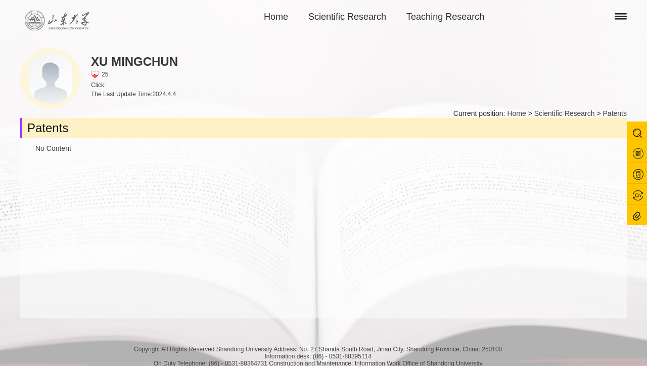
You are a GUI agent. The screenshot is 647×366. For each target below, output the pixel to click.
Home (276, 17)
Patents (615, 113)
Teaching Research (445, 17)
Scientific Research (347, 17)
